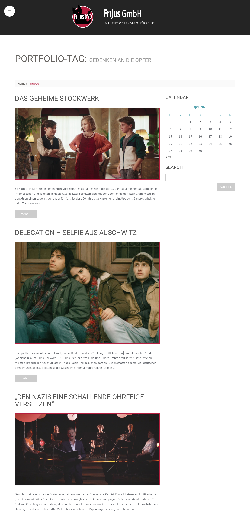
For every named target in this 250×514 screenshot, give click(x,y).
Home (21, 83)
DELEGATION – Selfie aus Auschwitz (76, 233)
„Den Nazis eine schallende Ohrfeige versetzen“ (79, 400)
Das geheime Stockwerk (57, 98)
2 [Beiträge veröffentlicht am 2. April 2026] (200, 122)
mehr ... (26, 214)
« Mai (168, 157)
